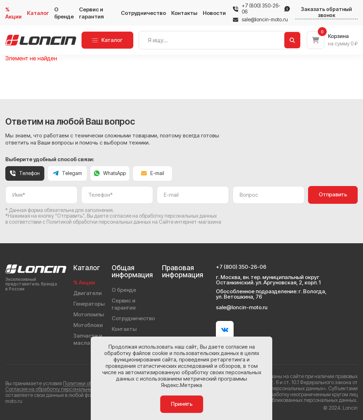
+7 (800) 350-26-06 (261, 9)
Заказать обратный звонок (326, 12)
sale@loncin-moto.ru (260, 19)
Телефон (25, 173)
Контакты (184, 13)
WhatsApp (110, 173)
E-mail (152, 173)
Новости (214, 13)
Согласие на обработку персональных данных (59, 389)
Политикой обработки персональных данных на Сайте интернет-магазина (133, 222)
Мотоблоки (88, 325)
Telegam (67, 173)
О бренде (64, 13)
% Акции (13, 13)
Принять (181, 403)
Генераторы (89, 303)
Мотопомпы (88, 314)
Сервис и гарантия (91, 13)
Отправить (333, 194)
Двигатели (87, 293)
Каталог (38, 13)
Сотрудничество (143, 13)
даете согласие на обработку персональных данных (155, 216)
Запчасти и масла (87, 339)
